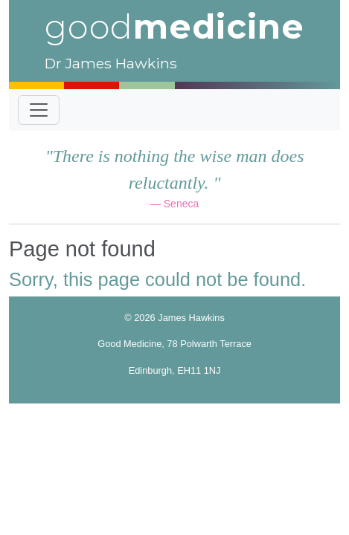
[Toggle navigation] (39, 110)
